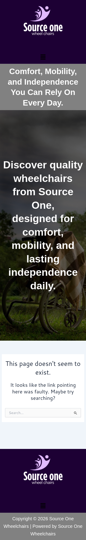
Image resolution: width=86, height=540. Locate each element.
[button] (42, 56)
